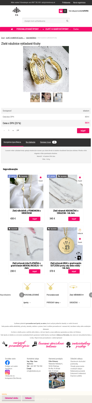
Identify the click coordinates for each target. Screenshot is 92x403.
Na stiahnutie (30, 142)
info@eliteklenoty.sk (33, 371)
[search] (67, 21)
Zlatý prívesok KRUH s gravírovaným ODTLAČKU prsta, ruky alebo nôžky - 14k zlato (65, 265)
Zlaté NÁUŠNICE (31, 38)
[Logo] (16, 11)
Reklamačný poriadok (77, 371)
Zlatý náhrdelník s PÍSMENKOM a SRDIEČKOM (26, 212)
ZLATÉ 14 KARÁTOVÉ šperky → (58, 29)
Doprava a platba (76, 376)
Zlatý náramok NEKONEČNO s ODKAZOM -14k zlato (65, 212)
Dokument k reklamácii (78, 373)
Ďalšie (76, 29)
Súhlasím (28, 398)
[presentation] (25, 69)
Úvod (3, 38)
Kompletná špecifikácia (12, 142)
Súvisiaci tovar (48, 142)
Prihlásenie (66, 2)
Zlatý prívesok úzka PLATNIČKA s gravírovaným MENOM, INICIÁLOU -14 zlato (26, 265)
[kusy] (9, 130)
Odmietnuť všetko (11, 398)
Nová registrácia (79, 2)
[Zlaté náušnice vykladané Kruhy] (46, 69)
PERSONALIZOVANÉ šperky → (29, 29)
